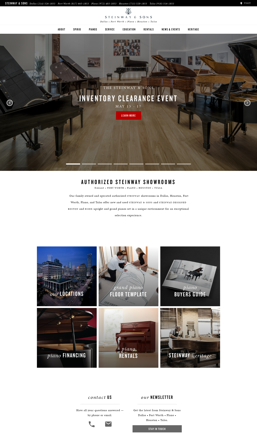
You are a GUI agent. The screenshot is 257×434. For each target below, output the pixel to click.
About (61, 29)
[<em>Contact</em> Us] (108, 427)
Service (110, 29)
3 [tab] (105, 164)
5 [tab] (136, 164)
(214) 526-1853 (46, 3)
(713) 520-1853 (138, 3)
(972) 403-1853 (108, 3)
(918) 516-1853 (165, 3)
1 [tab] (73, 164)
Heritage (193, 29)
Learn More (128, 115)
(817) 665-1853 (80, 3)
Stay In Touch (157, 429)
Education (129, 29)
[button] (92, 427)
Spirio (77, 29)
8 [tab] (184, 164)
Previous (9, 102)
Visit (245, 3)
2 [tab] (89, 164)
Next (247, 102)
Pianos (93, 29)
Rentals (149, 29)
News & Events (171, 29)
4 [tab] (121, 164)
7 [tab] (168, 164)
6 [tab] (152, 164)
